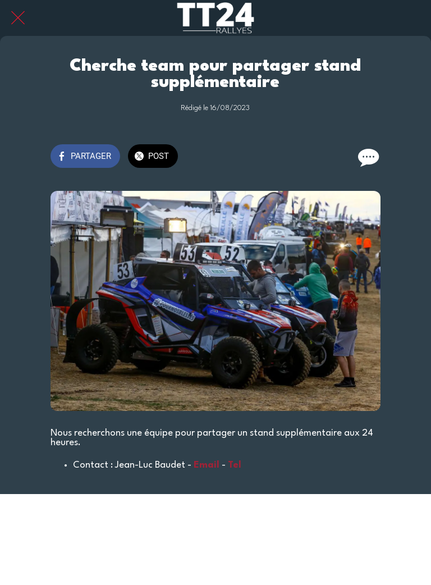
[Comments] (367, 157)
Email (206, 465)
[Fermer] (18, 18)
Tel (234, 465)
